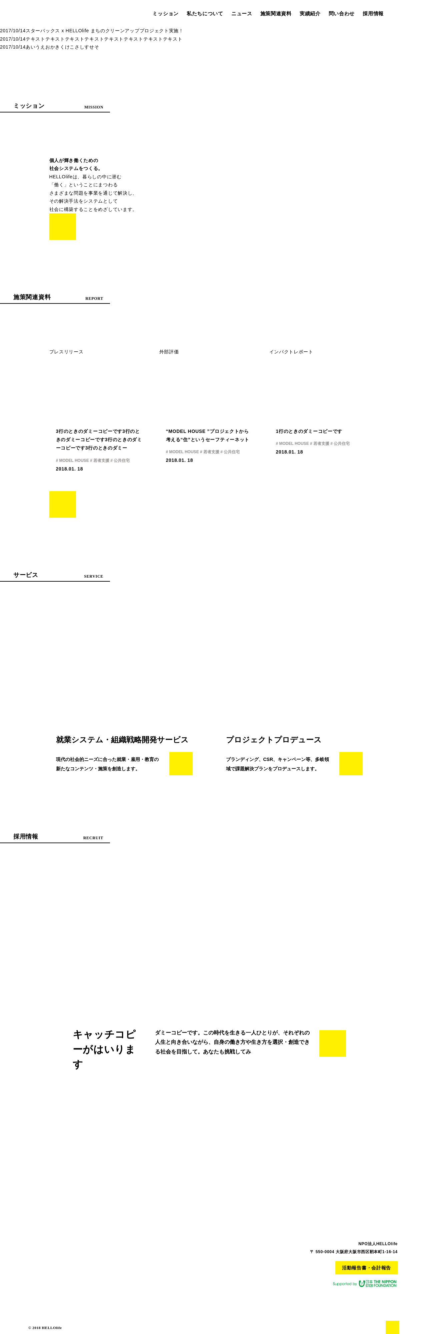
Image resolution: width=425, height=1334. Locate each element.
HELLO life (41, 13)
